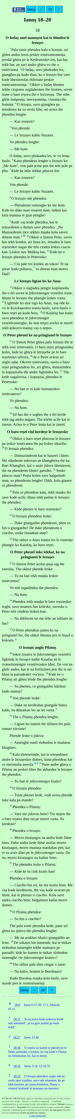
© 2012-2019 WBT (37, 1116)
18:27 (16, 1037)
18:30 (16, 1047)
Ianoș (31, 9)
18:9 (17, 1005)
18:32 (16, 1066)
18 (50, 9)
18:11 (16, 1019)
